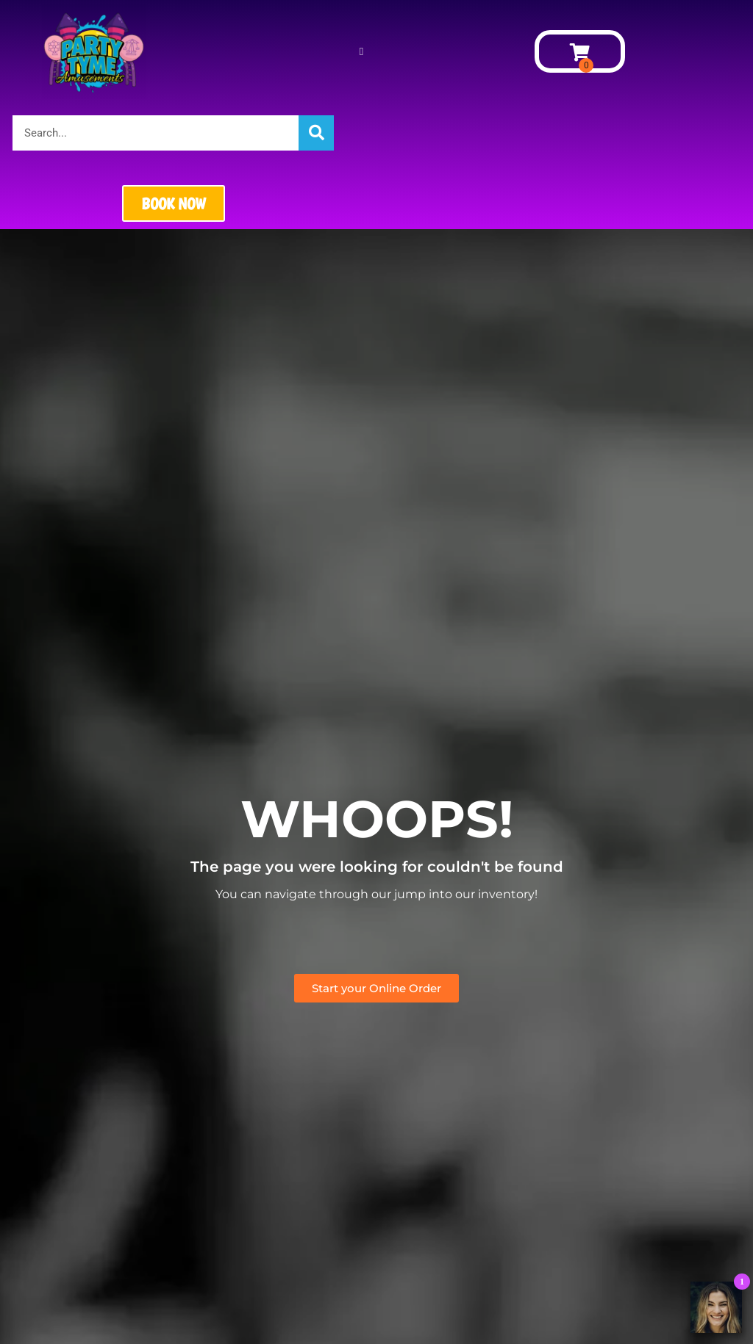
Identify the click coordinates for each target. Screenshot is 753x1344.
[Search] (316, 133)
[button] (361, 51)
